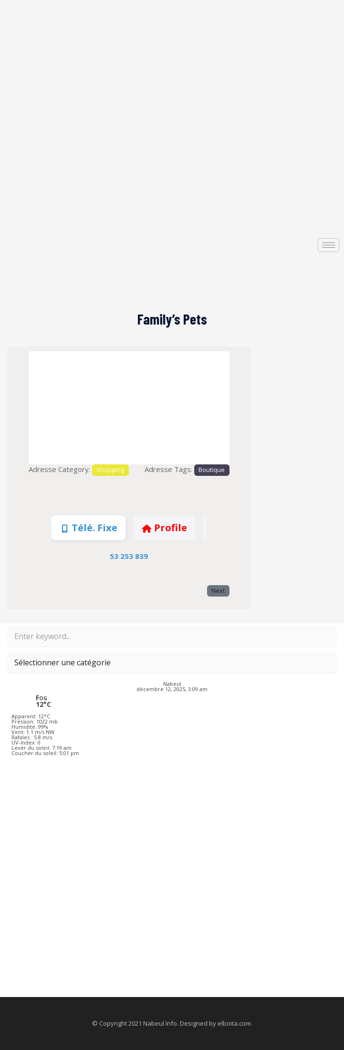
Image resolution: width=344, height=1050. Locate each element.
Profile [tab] (164, 527)
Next (218, 591)
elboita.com (234, 1023)
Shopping (110, 470)
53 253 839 (129, 556)
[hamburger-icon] (328, 245)
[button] (44, 407)
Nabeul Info (160, 1023)
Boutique (211, 470)
